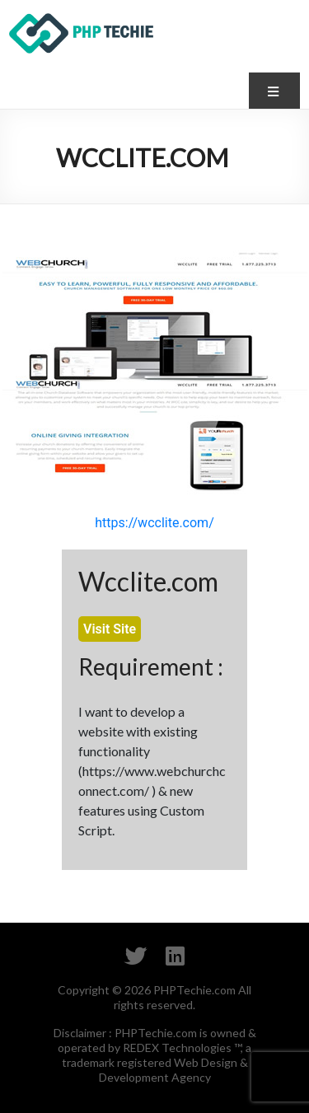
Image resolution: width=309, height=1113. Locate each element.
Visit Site (109, 629)
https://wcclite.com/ (154, 523)
